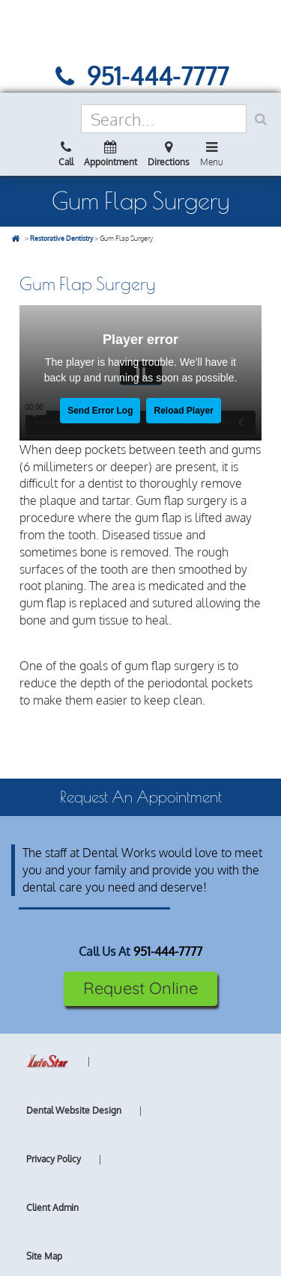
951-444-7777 (167, 951)
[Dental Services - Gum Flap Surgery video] (140, 373)
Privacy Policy (53, 1159)
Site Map (44, 1256)
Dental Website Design (73, 1110)
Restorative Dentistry (61, 238)
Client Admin (52, 1207)
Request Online (140, 988)
